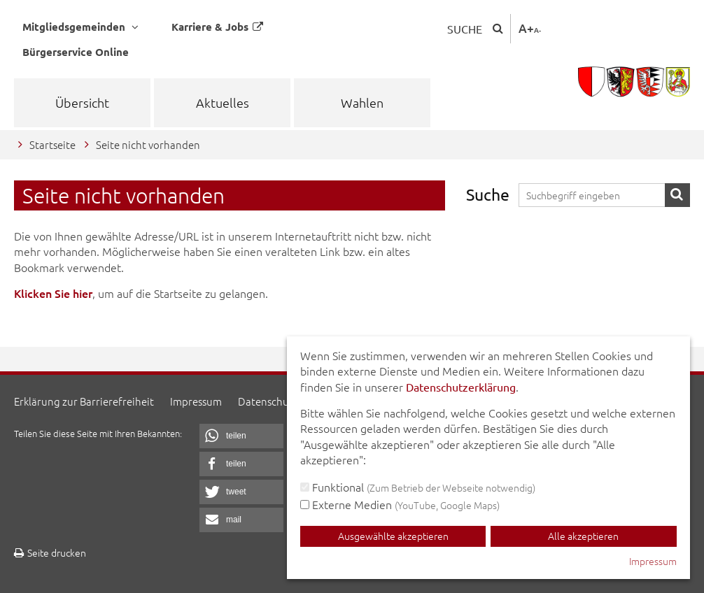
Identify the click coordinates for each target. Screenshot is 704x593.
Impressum (196, 401)
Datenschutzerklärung (461, 387)
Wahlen (362, 102)
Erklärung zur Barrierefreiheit (84, 401)
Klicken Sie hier (53, 293)
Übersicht (82, 102)
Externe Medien (400, 504)
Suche (464, 29)
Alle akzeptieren (583, 536)
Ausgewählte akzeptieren (393, 536)
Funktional (417, 486)
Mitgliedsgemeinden (80, 27)
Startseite (52, 144)
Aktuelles (222, 102)
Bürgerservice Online (75, 52)
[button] (241, 436)
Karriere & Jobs (217, 27)
